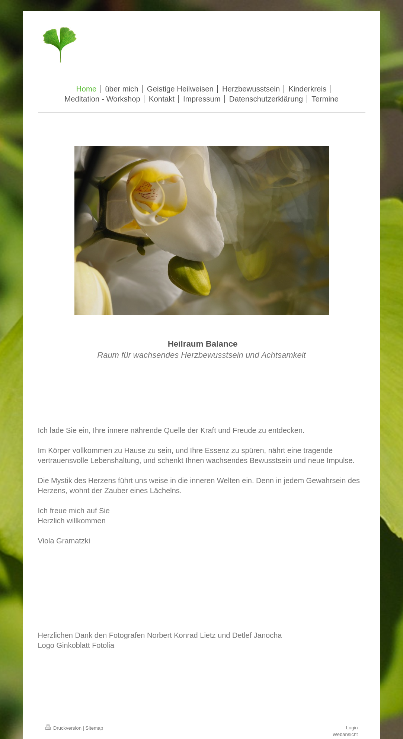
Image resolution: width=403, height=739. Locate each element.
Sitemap (94, 728)
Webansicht (345, 734)
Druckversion (64, 728)
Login (352, 727)
